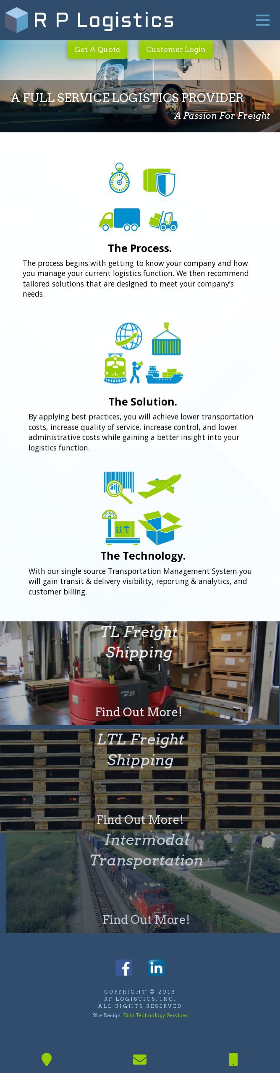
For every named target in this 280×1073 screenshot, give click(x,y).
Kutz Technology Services (155, 1015)
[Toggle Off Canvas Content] (263, 20)
